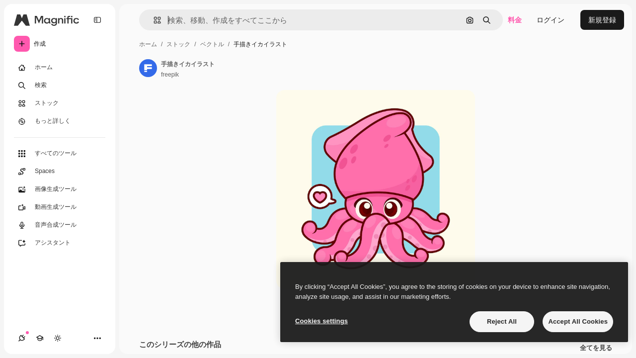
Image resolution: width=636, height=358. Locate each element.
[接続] (22, 338)
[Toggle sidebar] (97, 20)
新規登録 (602, 20)
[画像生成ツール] (59, 189)
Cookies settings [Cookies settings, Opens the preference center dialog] (321, 321)
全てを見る (596, 348)
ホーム (148, 44)
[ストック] (59, 103)
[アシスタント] (59, 243)
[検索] (59, 85)
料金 (515, 20)
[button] (153, 20)
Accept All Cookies (578, 321)
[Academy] (40, 338)
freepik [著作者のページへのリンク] (170, 74)
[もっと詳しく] (59, 121)
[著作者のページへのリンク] (148, 68)
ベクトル (212, 44)
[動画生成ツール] (59, 207)
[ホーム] (59, 68)
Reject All (502, 321)
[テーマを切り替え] (58, 338)
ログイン (550, 20)
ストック (178, 44)
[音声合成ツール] (59, 225)
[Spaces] (59, 171)
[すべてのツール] (59, 154)
